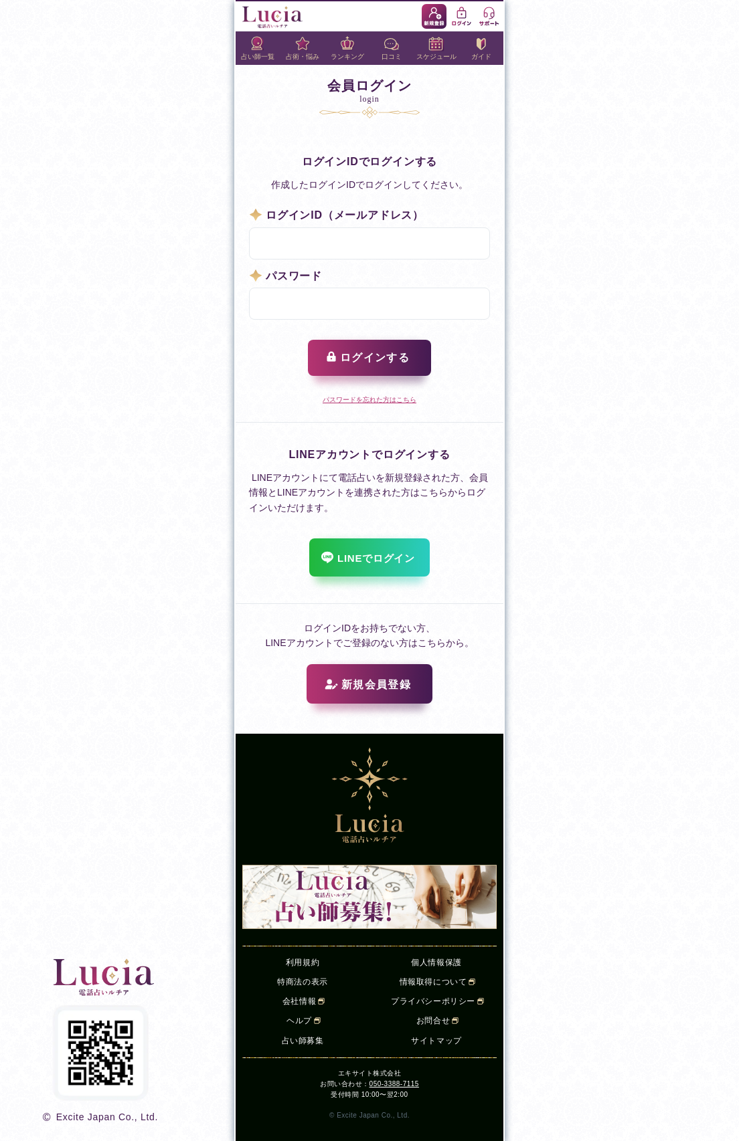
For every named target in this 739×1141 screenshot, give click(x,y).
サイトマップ (436, 1040)
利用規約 (302, 962)
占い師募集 (303, 1040)
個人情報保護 (436, 962)
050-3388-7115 (394, 1083)
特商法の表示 (302, 982)
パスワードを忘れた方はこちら (369, 399)
